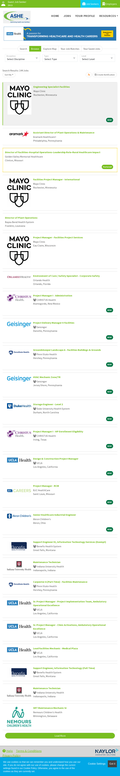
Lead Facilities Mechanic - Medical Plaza (55, 648)
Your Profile (85, 16)
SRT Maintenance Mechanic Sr (50, 707)
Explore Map (50, 48)
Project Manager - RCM (46, 485)
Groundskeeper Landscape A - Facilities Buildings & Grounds (67, 349)
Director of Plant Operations (21, 217)
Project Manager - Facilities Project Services (58, 237)
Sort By (8, 74)
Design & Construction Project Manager (55, 458)
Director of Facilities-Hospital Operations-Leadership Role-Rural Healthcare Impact (52, 152)
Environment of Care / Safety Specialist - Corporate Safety (66, 275)
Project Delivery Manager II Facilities (53, 322)
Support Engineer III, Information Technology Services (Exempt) (69, 541)
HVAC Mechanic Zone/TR (46, 377)
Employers (109, 4)
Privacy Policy (11, 755)
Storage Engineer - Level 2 (48, 404)
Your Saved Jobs (91, 48)
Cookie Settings (96, 763)
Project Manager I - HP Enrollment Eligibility (58, 431)
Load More (60, 735)
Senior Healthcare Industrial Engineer (54, 514)
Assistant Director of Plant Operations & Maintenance (63, 132)
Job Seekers (90, 4)
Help (7, 751)
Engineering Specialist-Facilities (51, 86)
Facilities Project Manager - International (56, 179)
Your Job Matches (70, 48)
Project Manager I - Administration (52, 295)
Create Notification (105, 74)
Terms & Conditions (29, 751)
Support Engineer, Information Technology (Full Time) (64, 668)
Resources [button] (107, 16)
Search (23, 48)
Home (55, 16)
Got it (112, 763)
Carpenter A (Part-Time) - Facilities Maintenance (60, 581)
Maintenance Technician (46, 562)
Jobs (67, 16)
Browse (35, 48)
